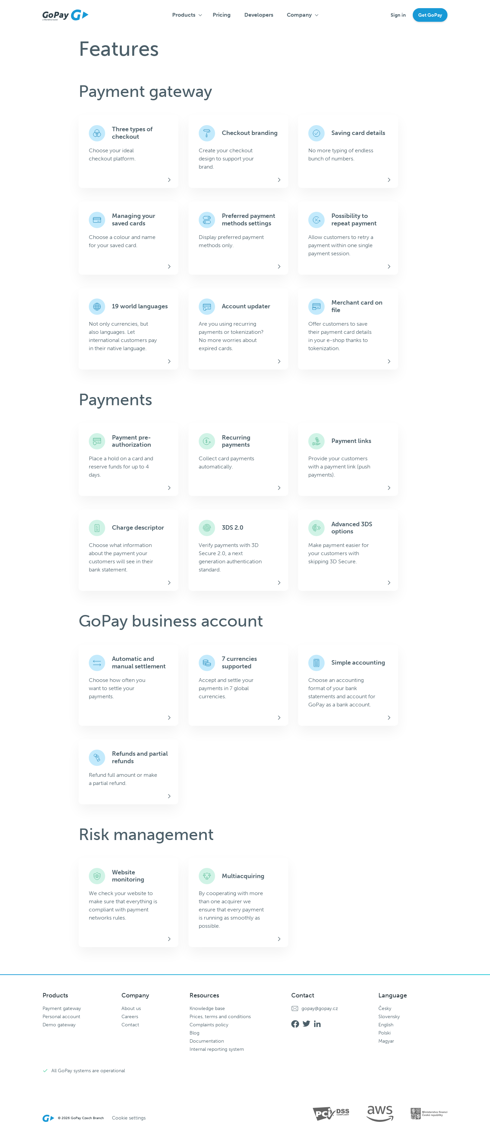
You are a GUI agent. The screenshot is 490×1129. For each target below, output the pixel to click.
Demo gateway (59, 1025)
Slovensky (389, 1017)
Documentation (207, 1041)
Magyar (386, 1041)
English (385, 1025)
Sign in (398, 15)
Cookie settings (129, 1118)
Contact (130, 1025)
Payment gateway (62, 1008)
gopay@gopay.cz (319, 1008)
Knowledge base (207, 1008)
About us (131, 1008)
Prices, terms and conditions (220, 1017)
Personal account (61, 1017)
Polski (384, 1033)
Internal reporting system (217, 1049)
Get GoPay (430, 15)
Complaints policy (209, 1025)
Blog (194, 1033)
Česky (384, 1008)
